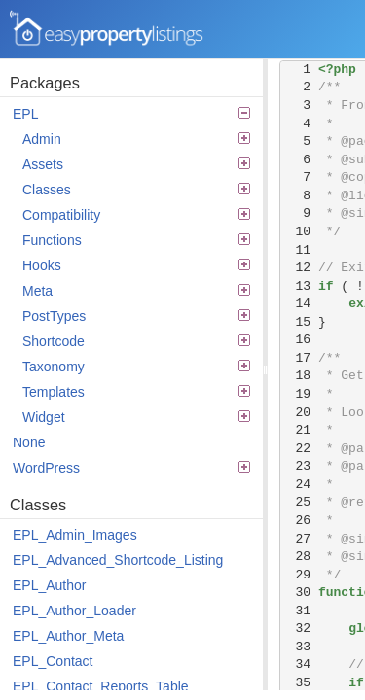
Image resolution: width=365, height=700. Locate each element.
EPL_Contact (53, 661)
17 (299, 358)
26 (299, 520)
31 (299, 611)
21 (299, 430)
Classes (136, 189)
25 (299, 502)
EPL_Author (50, 585)
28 (299, 556)
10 (299, 232)
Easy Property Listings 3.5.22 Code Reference (107, 29)
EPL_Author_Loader (74, 610)
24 (299, 484)
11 (299, 250)
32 (299, 628)
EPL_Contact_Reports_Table (101, 686)
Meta (136, 290)
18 (299, 375)
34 (299, 664)
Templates (136, 392)
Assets (136, 164)
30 (299, 592)
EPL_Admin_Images (75, 534)
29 (299, 575)
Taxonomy (136, 366)
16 (299, 339)
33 (299, 647)
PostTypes (136, 316)
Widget (136, 417)
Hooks (136, 265)
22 (299, 448)
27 (299, 539)
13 (299, 286)
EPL (131, 114)
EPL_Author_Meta (68, 636)
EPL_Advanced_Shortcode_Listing (118, 560)
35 (299, 683)
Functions (136, 240)
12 (299, 268)
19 (299, 394)
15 (299, 322)
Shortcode (136, 341)
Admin (136, 139)
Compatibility (136, 215)
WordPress (131, 467)
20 (299, 412)
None (29, 442)
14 (299, 304)
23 (299, 466)
